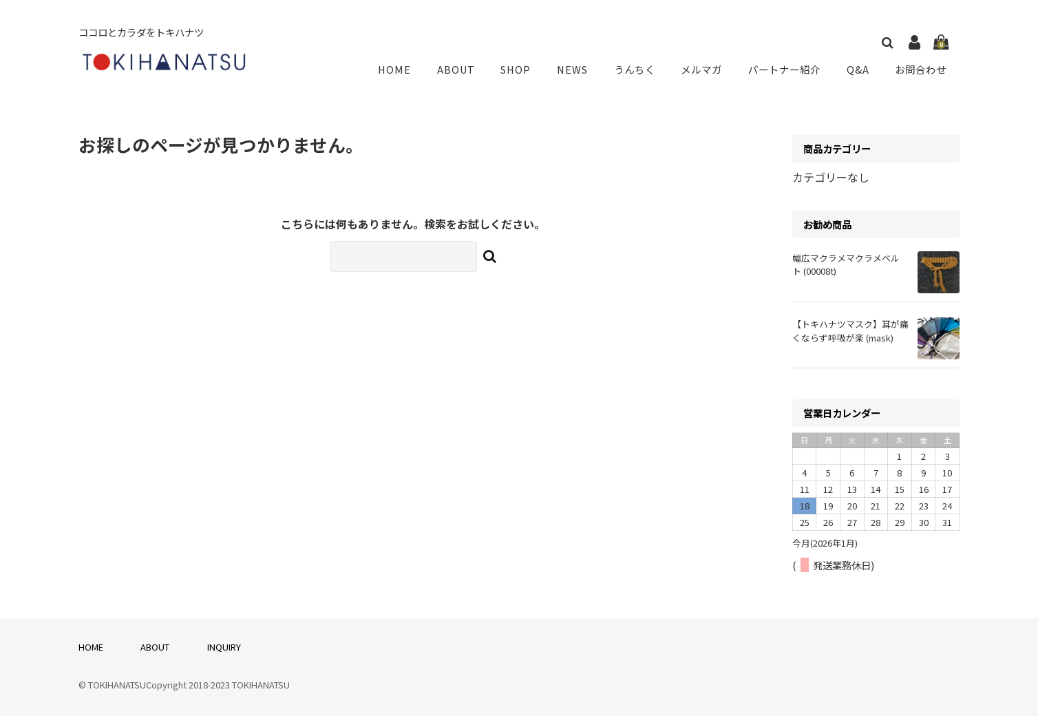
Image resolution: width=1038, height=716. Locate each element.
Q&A (859, 69)
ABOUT (464, 69)
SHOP (522, 69)
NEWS (576, 69)
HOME (405, 69)
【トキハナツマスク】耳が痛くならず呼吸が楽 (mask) (850, 330)
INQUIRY (224, 646)
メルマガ (703, 69)
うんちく (637, 69)
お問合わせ (921, 69)
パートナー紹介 (786, 69)
